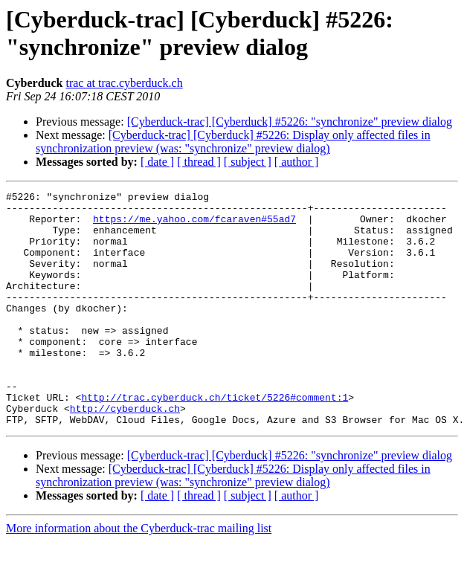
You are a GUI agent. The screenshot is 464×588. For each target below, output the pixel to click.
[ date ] (157, 161)
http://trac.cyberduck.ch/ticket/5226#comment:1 (214, 439)
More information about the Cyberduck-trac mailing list (138, 575)
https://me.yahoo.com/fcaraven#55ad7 (194, 225)
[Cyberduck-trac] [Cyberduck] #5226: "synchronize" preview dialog (289, 121)
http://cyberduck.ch (125, 452)
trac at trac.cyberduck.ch (123, 83)
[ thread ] (199, 161)
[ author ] (296, 161)
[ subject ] (247, 161)
